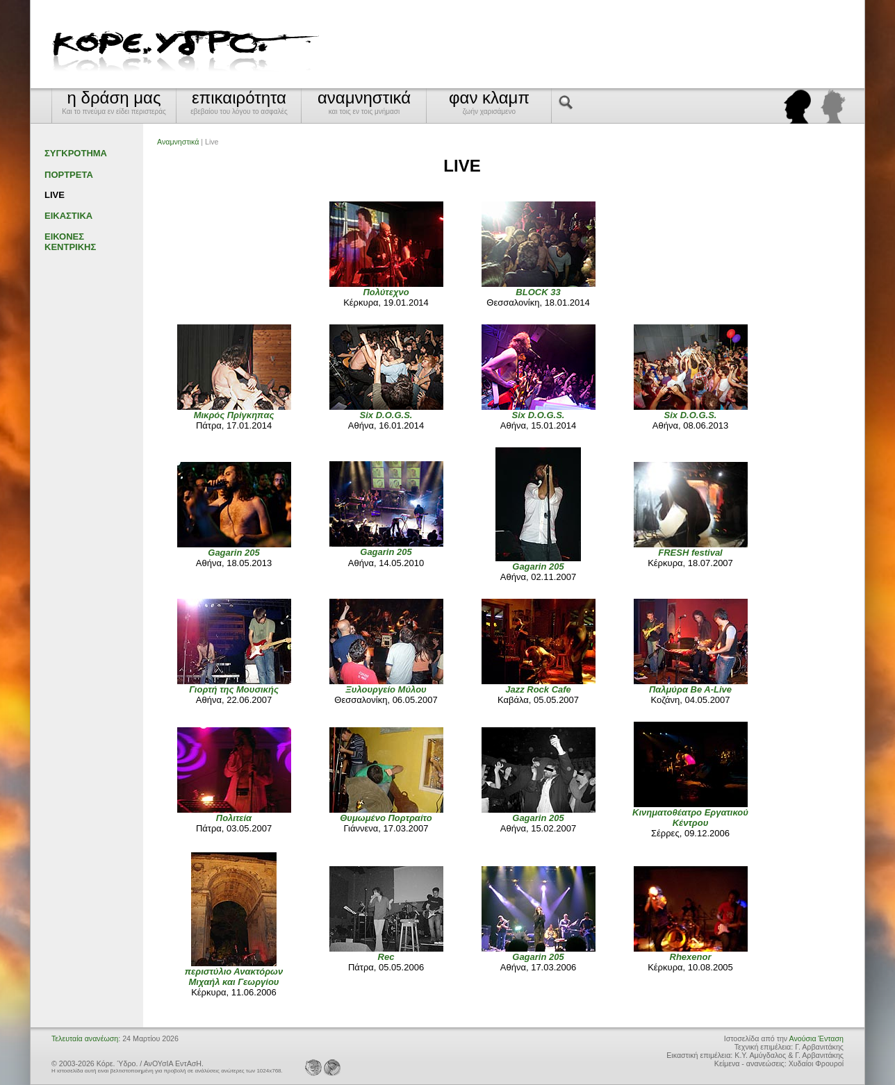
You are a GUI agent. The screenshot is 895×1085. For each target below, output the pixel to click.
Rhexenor (691, 957)
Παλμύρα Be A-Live (690, 689)
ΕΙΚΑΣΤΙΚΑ (68, 215)
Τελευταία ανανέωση (84, 1038)
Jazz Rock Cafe (538, 689)
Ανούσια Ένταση (816, 1038)
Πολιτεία (234, 818)
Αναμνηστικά (178, 142)
